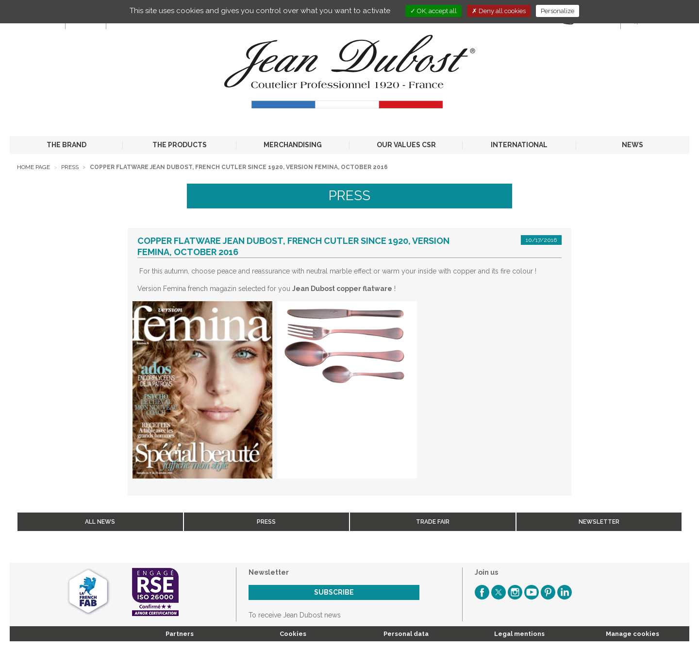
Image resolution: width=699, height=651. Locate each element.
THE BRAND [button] (66, 145)
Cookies (293, 633)
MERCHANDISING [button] (293, 145)
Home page (33, 167)
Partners (180, 633)
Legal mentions (519, 633)
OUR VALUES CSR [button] (406, 145)
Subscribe (334, 592)
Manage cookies (632, 633)
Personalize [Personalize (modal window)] (557, 11)
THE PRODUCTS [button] (179, 145)
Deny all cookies (499, 11)
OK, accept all (433, 11)
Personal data (406, 633)
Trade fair (432, 521)
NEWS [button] (632, 145)
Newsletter (599, 521)
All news (100, 521)
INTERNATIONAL (519, 145)
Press (70, 167)
